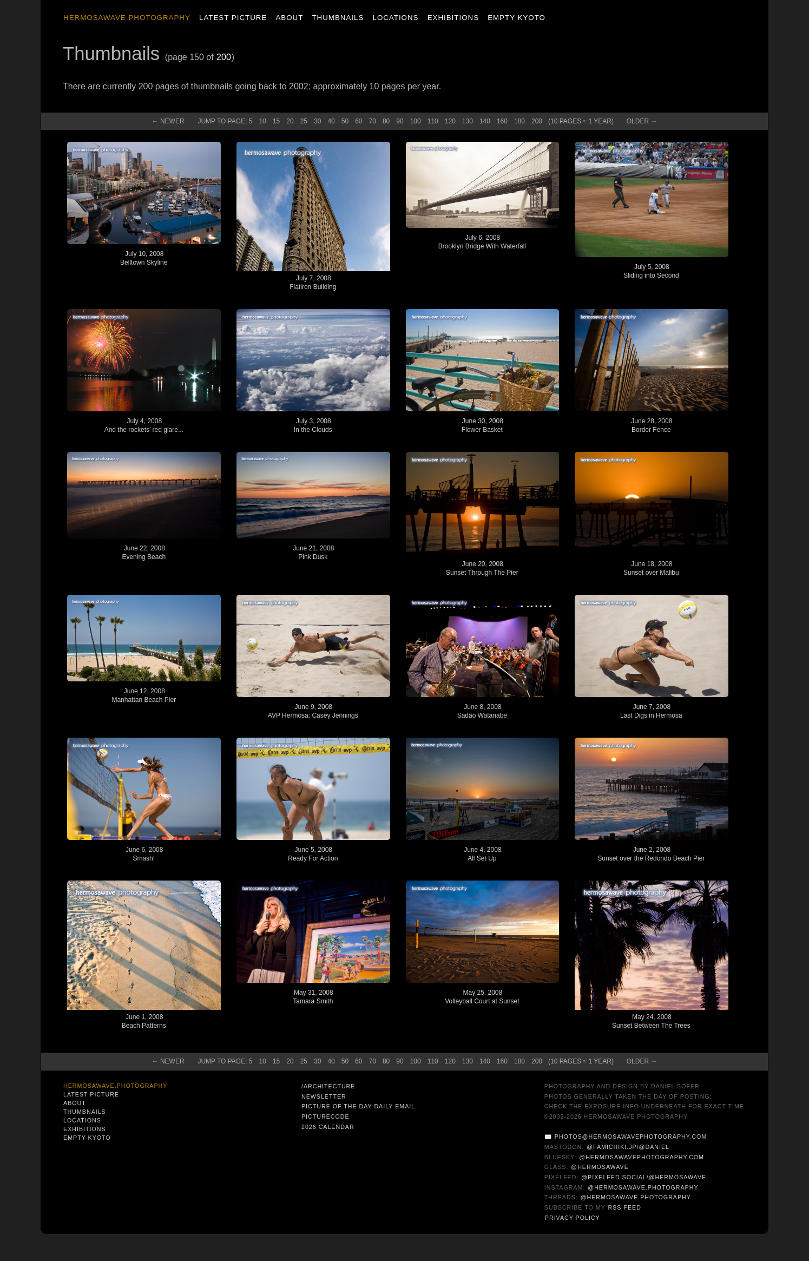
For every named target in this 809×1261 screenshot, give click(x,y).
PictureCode (325, 1116)
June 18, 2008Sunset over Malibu (651, 568)
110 (432, 121)
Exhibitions (453, 18)
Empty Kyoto (516, 18)
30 (317, 121)
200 (223, 57)
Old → (642, 121)
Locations (395, 18)
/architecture (328, 1086)
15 (276, 121)
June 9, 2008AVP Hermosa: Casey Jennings (313, 711)
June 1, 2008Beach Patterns (144, 1021)
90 (399, 121)
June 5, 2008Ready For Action (313, 854)
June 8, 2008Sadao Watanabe (482, 711)
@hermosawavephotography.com (641, 1157)
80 (386, 121)
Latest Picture (233, 18)
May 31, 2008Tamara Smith (313, 997)
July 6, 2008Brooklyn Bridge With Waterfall (482, 242)
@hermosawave (600, 1167)
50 (344, 121)
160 (502, 121)
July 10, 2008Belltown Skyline (143, 258)
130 (467, 121)
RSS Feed (624, 1207)
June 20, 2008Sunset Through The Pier (482, 568)
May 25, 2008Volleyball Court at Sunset (482, 997)
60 (358, 121)
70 (372, 121)
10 (262, 121)
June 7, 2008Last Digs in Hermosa (651, 711)
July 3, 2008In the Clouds (313, 425)
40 (330, 121)
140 (484, 121)
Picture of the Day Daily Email (358, 1106)
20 (289, 121)
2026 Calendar (327, 1127)
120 (450, 121)
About (289, 18)
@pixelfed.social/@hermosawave (643, 1177)
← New (168, 121)
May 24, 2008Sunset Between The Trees (651, 1021)
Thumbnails (338, 18)
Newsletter (323, 1096)
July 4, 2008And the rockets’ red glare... (143, 425)
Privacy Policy (572, 1217)
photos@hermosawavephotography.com (631, 1136)
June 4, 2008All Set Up (482, 854)
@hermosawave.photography (643, 1187)
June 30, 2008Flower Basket (482, 425)
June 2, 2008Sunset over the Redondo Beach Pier (651, 854)
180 (519, 121)
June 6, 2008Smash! (144, 854)
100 (415, 121)
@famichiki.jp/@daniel (628, 1147)
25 (303, 121)
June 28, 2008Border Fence (651, 425)
